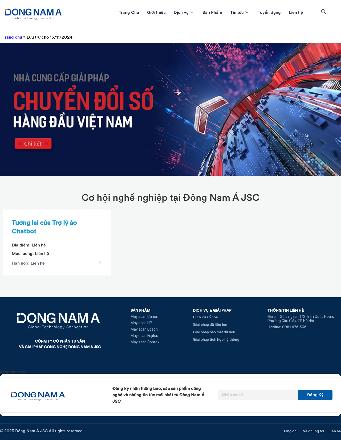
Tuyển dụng (269, 12)
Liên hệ (296, 12)
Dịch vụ (184, 12)
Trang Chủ (129, 12)
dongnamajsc (12, 372)
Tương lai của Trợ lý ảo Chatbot (44, 227)
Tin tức (240, 12)
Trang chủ (12, 37)
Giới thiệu (156, 12)
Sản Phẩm (212, 12)
